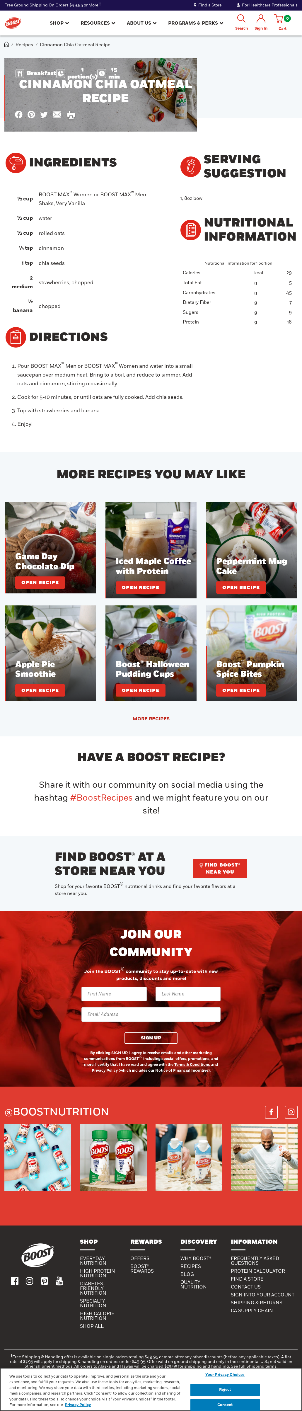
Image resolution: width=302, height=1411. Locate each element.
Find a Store (208, 5)
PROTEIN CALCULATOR (258, 1271)
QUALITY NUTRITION (193, 1284)
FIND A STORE (247, 1279)
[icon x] (44, 114)
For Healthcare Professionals (267, 5)
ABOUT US (139, 23)
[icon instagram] (29, 1280)
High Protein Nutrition (97, 1273)
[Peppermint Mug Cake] (251, 550)
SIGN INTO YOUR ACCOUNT (262, 1295)
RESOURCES (95, 23)
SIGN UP (151, 1038)
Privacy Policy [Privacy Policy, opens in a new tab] (78, 1405)
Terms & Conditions (192, 1064)
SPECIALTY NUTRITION (93, 1303)
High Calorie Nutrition (97, 1316)
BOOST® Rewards (142, 1269)
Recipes (24, 45)
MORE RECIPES (151, 719)
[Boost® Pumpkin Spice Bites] (251, 653)
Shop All (92, 1326)
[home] (6, 44)
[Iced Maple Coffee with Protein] (151, 550)
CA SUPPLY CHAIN (252, 1310)
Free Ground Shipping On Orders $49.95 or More (51, 5)
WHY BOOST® (195, 1258)
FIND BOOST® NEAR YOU (220, 868)
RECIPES (190, 1266)
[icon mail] (57, 114)
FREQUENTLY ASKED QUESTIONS (255, 1261)
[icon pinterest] (31, 114)
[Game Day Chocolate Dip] (50, 547)
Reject (225, 1389)
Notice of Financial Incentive (181, 1070)
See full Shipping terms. (254, 1366)
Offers (139, 1258)
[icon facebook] (19, 114)
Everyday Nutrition (93, 1261)
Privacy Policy (105, 1070)
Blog (187, 1274)
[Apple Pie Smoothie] (50, 653)
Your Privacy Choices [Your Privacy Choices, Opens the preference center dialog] (225, 1375)
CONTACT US (246, 1287)
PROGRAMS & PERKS (193, 23)
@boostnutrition (56, 1112)
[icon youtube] (59, 1280)
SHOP (57, 23)
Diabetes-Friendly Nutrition (93, 1288)
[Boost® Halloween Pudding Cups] (151, 653)
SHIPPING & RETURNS (256, 1303)
